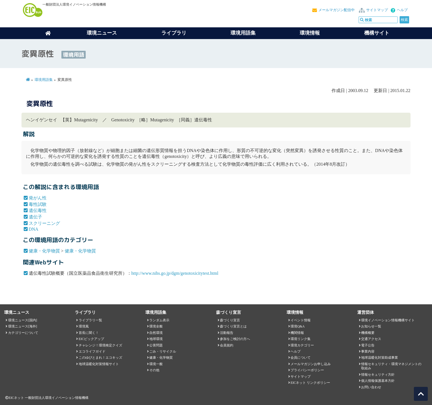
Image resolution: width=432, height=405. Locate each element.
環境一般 (156, 364)
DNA (34, 229)
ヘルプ (402, 10)
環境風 (84, 326)
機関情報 (297, 333)
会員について (301, 358)
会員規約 (226, 345)
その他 (154, 370)
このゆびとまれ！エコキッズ (100, 358)
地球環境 (156, 339)
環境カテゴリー (302, 345)
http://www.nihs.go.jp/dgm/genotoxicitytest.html (175, 273)
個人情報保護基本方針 (378, 381)
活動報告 (226, 333)
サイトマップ (377, 10)
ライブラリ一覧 (90, 320)
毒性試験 (38, 204)
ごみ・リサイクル (162, 351)
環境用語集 (243, 33)
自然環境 (156, 333)
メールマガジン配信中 (336, 10)
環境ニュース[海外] (22, 326)
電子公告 (368, 345)
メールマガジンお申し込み (311, 364)
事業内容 (368, 351)
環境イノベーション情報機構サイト (388, 320)
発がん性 (38, 198)
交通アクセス (371, 339)
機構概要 (368, 333)
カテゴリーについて (23, 333)
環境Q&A (297, 326)
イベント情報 (301, 320)
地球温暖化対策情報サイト (99, 364)
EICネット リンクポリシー (310, 383)
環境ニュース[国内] (22, 320)
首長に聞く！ (89, 333)
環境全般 (156, 326)
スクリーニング (44, 223)
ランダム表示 (159, 320)
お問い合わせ (371, 387)
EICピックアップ (91, 339)
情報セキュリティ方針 (378, 375)
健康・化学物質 (44, 251)
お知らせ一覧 (371, 326)
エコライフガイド (92, 351)
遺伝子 (35, 216)
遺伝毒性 (38, 210)
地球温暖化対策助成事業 (379, 358)
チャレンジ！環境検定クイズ (100, 345)
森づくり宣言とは (233, 326)
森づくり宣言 (230, 320)
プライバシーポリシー (307, 370)
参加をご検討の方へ (235, 339)
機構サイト (376, 33)
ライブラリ (173, 33)
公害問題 (156, 345)
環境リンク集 (301, 339)
